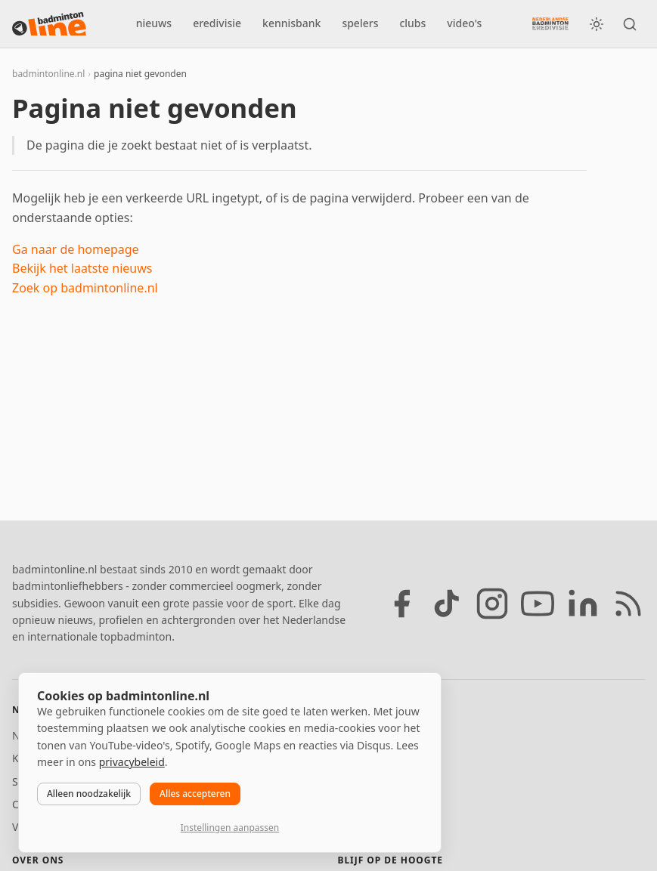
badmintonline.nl (48, 73)
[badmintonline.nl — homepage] (49, 24)
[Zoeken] (630, 24)
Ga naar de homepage (75, 249)
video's (464, 23)
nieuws (154, 23)
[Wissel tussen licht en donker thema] (596, 24)
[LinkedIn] (583, 603)
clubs (412, 23)
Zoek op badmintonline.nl (85, 288)
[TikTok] (446, 603)
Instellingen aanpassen (230, 827)
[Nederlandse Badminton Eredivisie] (550, 23)
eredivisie (217, 23)
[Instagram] (492, 603)
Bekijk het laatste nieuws (82, 268)
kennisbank (291, 23)
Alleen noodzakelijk (89, 793)
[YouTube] (537, 603)
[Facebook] (401, 603)
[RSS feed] (628, 603)
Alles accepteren (195, 793)
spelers (360, 23)
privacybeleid (132, 762)
